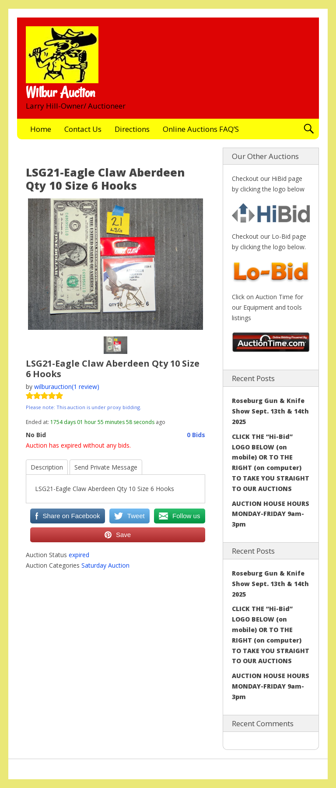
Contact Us (83, 129)
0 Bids (196, 435)
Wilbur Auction (60, 92)
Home (40, 129)
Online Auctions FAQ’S (201, 129)
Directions (132, 129)
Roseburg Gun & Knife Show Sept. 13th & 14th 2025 (270, 411)
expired (79, 555)
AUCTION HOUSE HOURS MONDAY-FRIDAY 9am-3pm (270, 514)
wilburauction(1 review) (66, 386)
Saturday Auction (105, 565)
